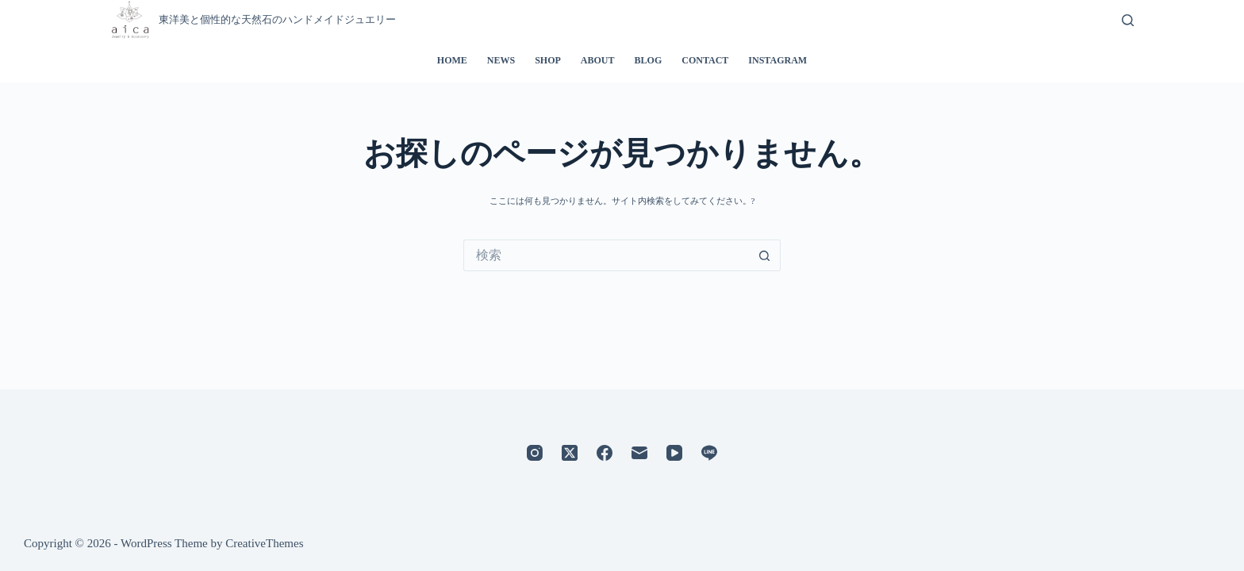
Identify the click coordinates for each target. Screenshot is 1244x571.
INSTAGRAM (777, 60)
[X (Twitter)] (570, 453)
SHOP (548, 60)
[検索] (1128, 20)
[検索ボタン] (765, 255)
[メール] (639, 453)
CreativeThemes (264, 543)
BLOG (648, 60)
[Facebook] (604, 453)
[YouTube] (674, 453)
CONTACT (705, 60)
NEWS (501, 60)
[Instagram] (535, 453)
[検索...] (606, 255)
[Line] (709, 453)
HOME (452, 60)
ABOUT (598, 60)
